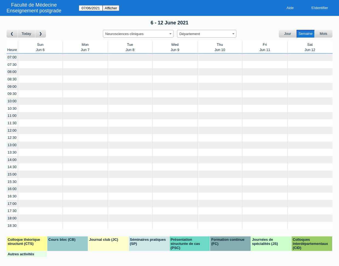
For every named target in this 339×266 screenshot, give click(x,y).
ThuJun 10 (220, 47)
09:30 (12, 94)
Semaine (305, 34)
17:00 (12, 204)
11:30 (12, 123)
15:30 (12, 182)
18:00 (12, 218)
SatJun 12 (310, 47)
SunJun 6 (40, 47)
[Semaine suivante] (40, 34)
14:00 (12, 160)
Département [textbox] (189, 34)
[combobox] (138, 34)
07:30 (12, 65)
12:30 (12, 137)
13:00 (12, 145)
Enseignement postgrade (34, 10)
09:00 (12, 86)
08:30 (12, 79)
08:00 (12, 72)
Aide (290, 8)
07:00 (12, 57)
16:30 (12, 196)
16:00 (12, 189)
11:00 (12, 116)
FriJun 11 (264, 47)
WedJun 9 (174, 47)
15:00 (12, 174)
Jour (287, 34)
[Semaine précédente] (12, 34)
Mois (323, 34)
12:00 (12, 130)
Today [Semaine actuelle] (26, 34)
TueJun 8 (130, 47)
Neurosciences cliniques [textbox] (124, 34)
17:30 (12, 211)
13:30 (12, 152)
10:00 (12, 101)
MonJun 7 (85, 47)
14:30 (12, 167)
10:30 (12, 108)
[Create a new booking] (40, 57)
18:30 (12, 225)
